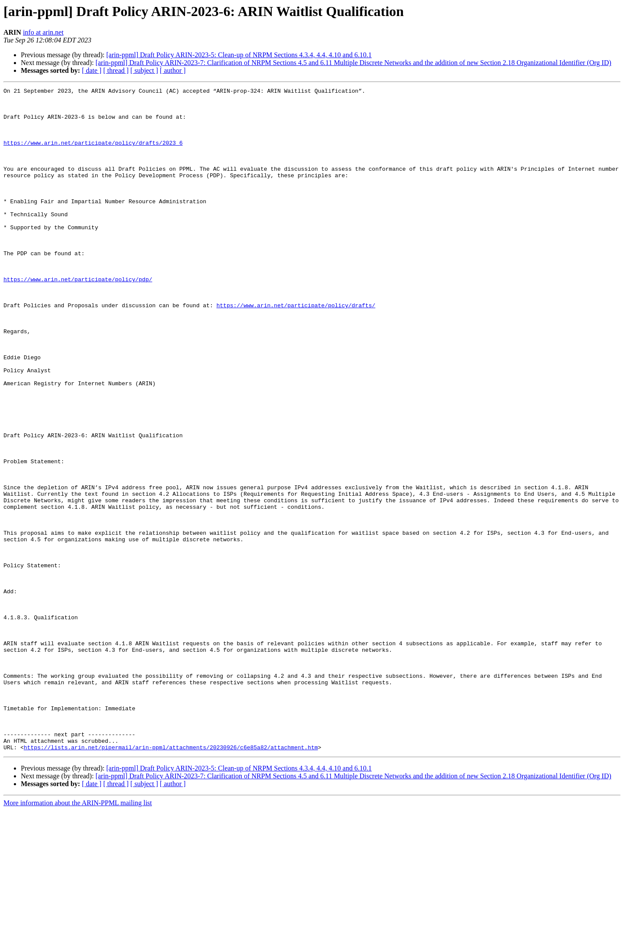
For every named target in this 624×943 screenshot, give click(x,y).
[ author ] (173, 70)
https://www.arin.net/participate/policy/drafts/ (295, 349)
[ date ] (91, 70)
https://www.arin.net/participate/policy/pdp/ (77, 318)
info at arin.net (43, 32)
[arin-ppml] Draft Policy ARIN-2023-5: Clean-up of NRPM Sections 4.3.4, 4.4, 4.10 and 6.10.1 (238, 55)
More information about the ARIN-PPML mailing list (77, 935)
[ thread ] (116, 70)
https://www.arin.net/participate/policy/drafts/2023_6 (92, 154)
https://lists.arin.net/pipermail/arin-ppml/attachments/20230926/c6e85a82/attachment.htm (171, 880)
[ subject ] (144, 70)
